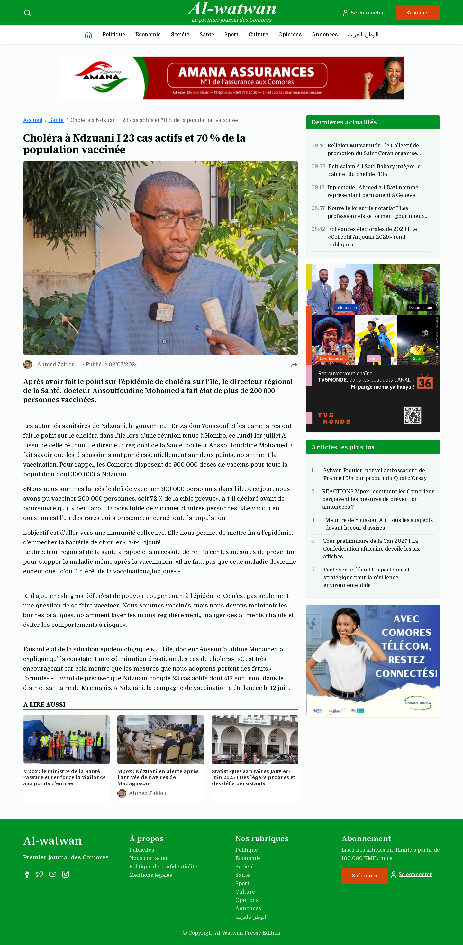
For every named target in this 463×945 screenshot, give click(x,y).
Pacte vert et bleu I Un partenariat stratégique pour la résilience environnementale (366, 577)
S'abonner (417, 12)
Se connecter (363, 13)
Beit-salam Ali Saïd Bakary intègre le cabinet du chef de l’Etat (374, 170)
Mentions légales (150, 875)
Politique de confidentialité (163, 867)
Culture (258, 35)
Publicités (141, 850)
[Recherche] (27, 13)
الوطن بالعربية (363, 35)
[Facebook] (27, 874)
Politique (114, 35)
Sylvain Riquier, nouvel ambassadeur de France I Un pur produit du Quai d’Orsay (375, 474)
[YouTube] (53, 874)
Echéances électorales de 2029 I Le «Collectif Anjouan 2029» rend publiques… (372, 237)
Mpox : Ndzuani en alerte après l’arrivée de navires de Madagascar (158, 777)
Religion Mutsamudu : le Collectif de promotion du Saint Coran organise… (374, 149)
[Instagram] (65, 874)
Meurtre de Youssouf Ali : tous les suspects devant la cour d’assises (379, 524)
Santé (207, 35)
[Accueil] (88, 35)
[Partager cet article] (294, 364)
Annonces (325, 35)
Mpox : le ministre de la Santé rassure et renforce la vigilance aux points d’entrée (64, 777)
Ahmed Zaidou (56, 364)
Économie (148, 35)
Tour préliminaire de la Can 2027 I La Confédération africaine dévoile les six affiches (371, 549)
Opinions (290, 35)
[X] (40, 874)
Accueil (32, 120)
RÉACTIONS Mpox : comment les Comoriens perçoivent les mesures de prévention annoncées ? (378, 499)
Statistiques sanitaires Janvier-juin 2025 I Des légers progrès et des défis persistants (253, 777)
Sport (231, 35)
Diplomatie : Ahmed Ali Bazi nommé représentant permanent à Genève (372, 191)
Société (180, 35)
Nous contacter (148, 858)
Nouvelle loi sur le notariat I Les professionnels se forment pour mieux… (378, 212)
